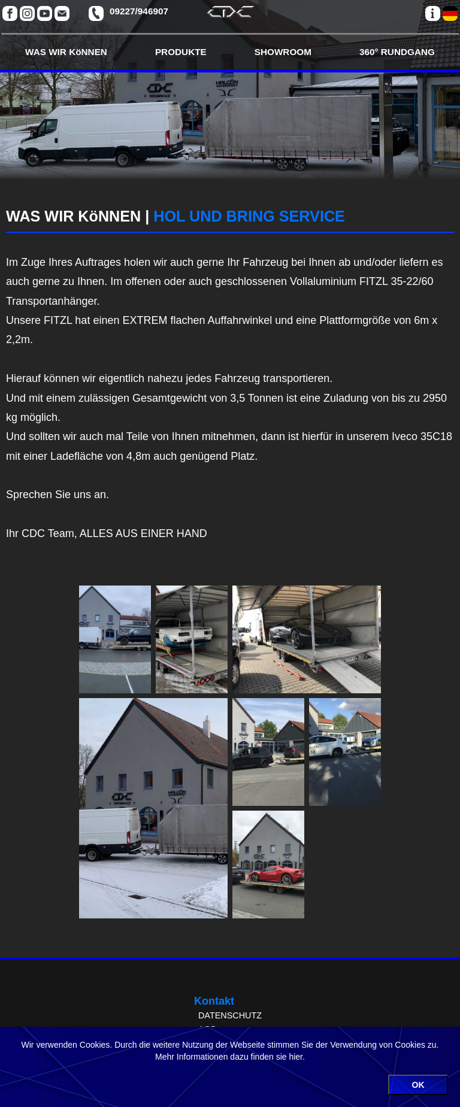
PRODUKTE (181, 52)
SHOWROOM (283, 52)
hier (295, 1056)
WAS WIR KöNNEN (66, 52)
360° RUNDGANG (397, 52)
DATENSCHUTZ (230, 1015)
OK (418, 1085)
